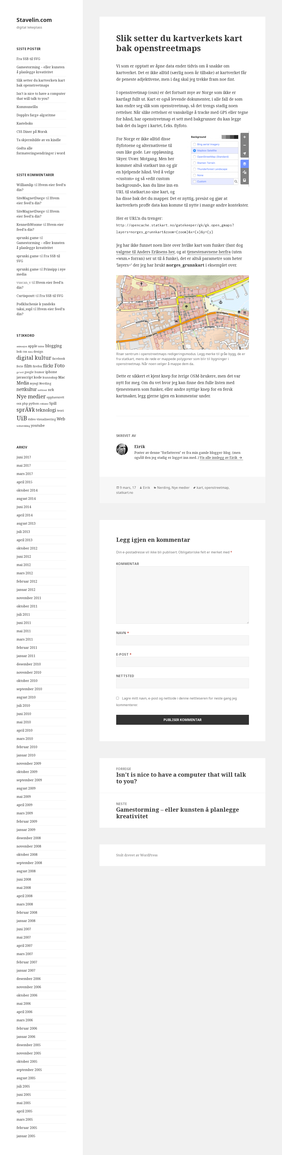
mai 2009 (24, 796)
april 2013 (24, 540)
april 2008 (24, 896)
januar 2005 (26, 1136)
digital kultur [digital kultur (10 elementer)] (34, 357)
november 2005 (29, 1053)
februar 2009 (27, 821)
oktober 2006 (27, 995)
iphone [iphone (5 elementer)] (51, 371)
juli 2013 (23, 531)
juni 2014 (24, 507)
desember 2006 (29, 978)
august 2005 (26, 1078)
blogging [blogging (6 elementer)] (53, 346)
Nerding (163, 487)
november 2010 (29, 672)
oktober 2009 (27, 771)
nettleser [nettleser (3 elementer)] (42, 390)
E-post (124, 654)
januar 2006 (26, 1036)
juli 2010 (23, 705)
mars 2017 (25, 473)
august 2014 (26, 498)
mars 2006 (25, 1020)
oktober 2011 (27, 606)
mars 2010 (25, 738)
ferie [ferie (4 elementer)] (20, 366)
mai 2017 (24, 465)
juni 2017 (24, 457)
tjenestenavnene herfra (209, 252)
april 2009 (24, 805)
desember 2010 (29, 664)
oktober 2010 (27, 680)
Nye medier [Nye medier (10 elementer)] (31, 396)
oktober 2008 (27, 854)
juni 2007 (24, 929)
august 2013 (26, 523)
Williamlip (25, 185)
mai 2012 (24, 564)
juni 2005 (24, 1094)
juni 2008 (24, 879)
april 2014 (24, 515)
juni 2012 (24, 556)
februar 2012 (27, 581)
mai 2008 (24, 887)
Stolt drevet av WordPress (137, 855)
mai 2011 (24, 631)
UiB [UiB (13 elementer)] (22, 418)
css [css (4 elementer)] (25, 351)
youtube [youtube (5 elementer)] (38, 425)
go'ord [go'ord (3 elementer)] (20, 372)
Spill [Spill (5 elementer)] (52, 403)
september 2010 (29, 689)
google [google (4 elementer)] (29, 372)
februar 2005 (27, 1127)
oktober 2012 (27, 548)
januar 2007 (26, 970)
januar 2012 (26, 589)
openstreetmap (217, 487)
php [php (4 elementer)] (25, 403)
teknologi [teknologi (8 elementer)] (46, 410)
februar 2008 (27, 912)
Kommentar (127, 563)
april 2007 (24, 945)
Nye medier (181, 487)
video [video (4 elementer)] (32, 419)
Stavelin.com (34, 20)
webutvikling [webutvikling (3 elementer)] (23, 425)
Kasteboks (25, 123)
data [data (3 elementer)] (30, 351)
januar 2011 (26, 656)
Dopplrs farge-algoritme (36, 115)
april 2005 (24, 1111)
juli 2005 (23, 1086)
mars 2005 (25, 1119)
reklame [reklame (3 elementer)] (44, 403)
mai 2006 (24, 1003)
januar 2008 (26, 920)
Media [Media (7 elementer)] (23, 383)
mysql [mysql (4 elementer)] (34, 383)
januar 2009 (26, 829)
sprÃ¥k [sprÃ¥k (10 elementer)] (26, 409)
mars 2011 (25, 639)
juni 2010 (24, 714)
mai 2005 (24, 1103)
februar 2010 (27, 747)
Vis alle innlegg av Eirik (219, 457)
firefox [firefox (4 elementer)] (37, 366)
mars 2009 (25, 813)
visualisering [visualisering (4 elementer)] (46, 419)
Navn (122, 633)
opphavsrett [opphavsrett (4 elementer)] (55, 397)
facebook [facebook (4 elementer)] (58, 359)
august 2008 (26, 871)
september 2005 (29, 1069)
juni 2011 (24, 622)
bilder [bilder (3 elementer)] (41, 346)
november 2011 (29, 598)
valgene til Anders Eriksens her (145, 252)
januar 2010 (26, 755)
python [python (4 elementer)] (34, 403)
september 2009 (29, 780)
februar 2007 (27, 962)
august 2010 (26, 697)
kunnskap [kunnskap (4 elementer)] (50, 377)
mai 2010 (24, 722)
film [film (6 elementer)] (28, 366)
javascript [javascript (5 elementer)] (25, 377)
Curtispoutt (26, 295)
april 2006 (24, 1012)
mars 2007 (25, 954)
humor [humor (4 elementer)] (39, 372)
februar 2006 (27, 1028)
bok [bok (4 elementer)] (19, 351)
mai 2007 (24, 937)
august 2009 (26, 788)
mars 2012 (25, 573)
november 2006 (29, 987)
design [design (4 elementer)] (38, 351)
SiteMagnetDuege (31, 198)
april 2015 (24, 482)
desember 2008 (29, 838)
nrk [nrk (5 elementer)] (51, 389)
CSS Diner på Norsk (32, 131)
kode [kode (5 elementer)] (38, 377)
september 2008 (29, 863)
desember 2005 (29, 1045)
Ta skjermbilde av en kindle (39, 140)
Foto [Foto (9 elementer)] (59, 365)
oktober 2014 (27, 490)
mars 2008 (25, 904)
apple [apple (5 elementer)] (32, 346)
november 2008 (29, 846)
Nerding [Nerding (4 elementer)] (45, 383)
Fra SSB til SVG (28, 58)
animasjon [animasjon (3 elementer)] (22, 346)
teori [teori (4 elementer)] (60, 410)
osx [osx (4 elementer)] (19, 403)
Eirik (146, 487)
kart (200, 487)
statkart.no (124, 492)
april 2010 (24, 730)
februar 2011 (27, 647)
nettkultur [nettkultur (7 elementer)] (27, 389)
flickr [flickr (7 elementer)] (48, 366)
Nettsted (125, 676)
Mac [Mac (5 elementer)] (61, 377)
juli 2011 (23, 614)
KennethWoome (29, 224)
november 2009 (29, 763)
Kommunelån (27, 107)
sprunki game (28, 238)
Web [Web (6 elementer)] (61, 419)
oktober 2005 (27, 1061)
